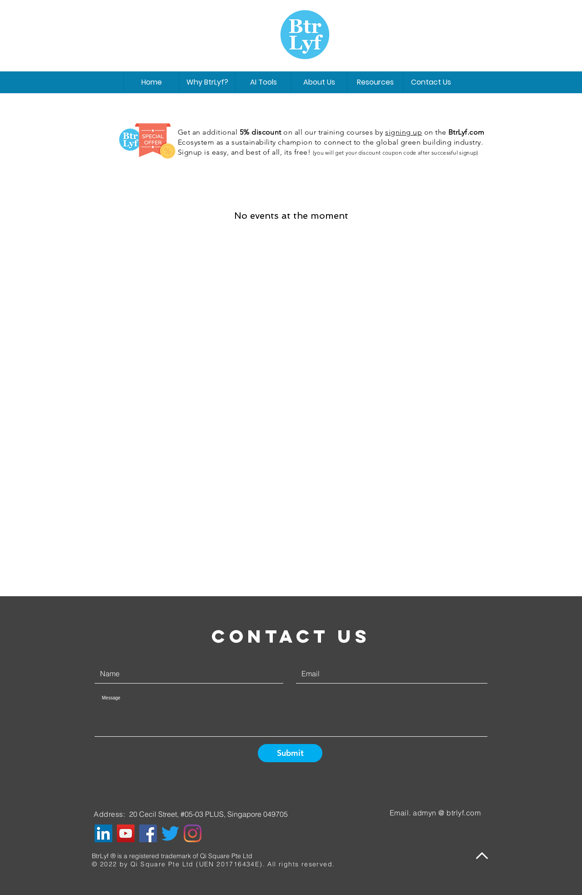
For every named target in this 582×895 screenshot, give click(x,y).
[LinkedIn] (103, 833)
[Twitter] (170, 833)
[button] (319, 82)
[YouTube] (126, 833)
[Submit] (290, 753)
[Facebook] (148, 833)
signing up (403, 132)
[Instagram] (192, 833)
